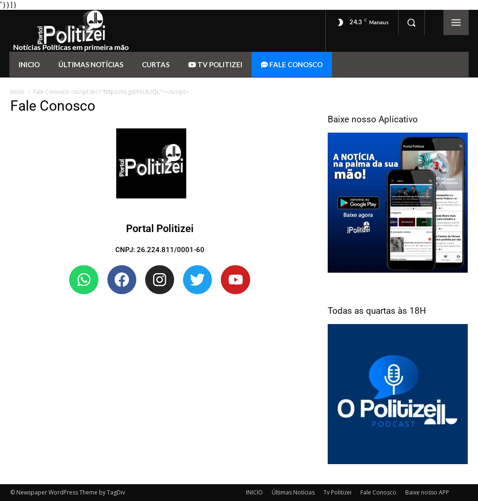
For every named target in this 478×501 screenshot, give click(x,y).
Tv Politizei (337, 492)
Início (17, 92)
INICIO (254, 492)
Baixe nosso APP (427, 492)
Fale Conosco (378, 492)
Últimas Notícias (293, 492)
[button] (411, 22)
